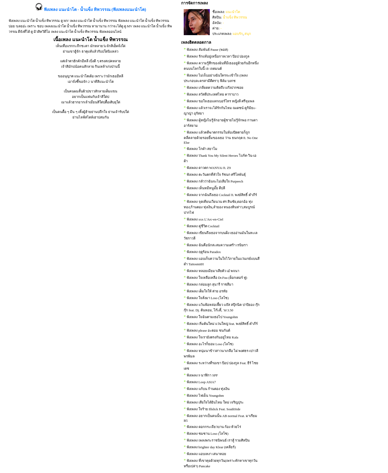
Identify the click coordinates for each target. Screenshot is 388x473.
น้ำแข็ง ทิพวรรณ (235, 17)
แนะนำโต (233, 12)
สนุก (247, 34)
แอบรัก (238, 34)
